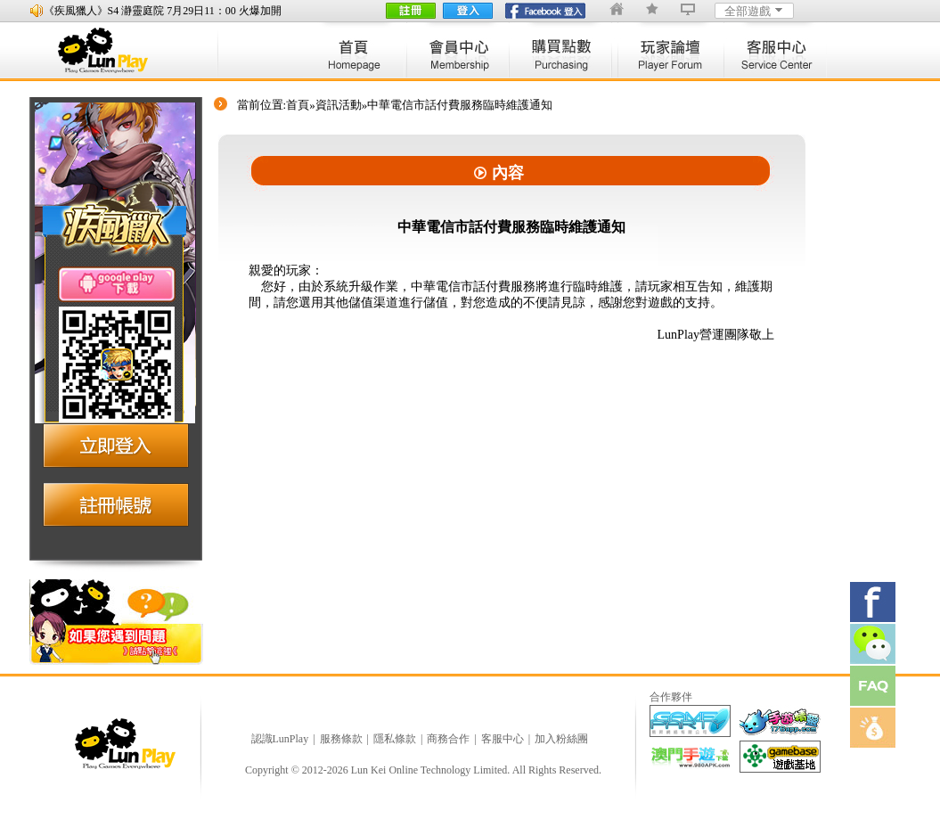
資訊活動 (338, 104)
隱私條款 (394, 739)
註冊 (411, 11)
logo (127, 743)
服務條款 (341, 739)
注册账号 (116, 504)
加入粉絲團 (561, 739)
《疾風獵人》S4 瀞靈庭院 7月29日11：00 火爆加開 (163, 10)
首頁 (297, 104)
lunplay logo (111, 50)
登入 (468, 11)
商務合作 (448, 739)
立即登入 (116, 444)
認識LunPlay (280, 739)
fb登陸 (545, 11)
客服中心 (502, 739)
